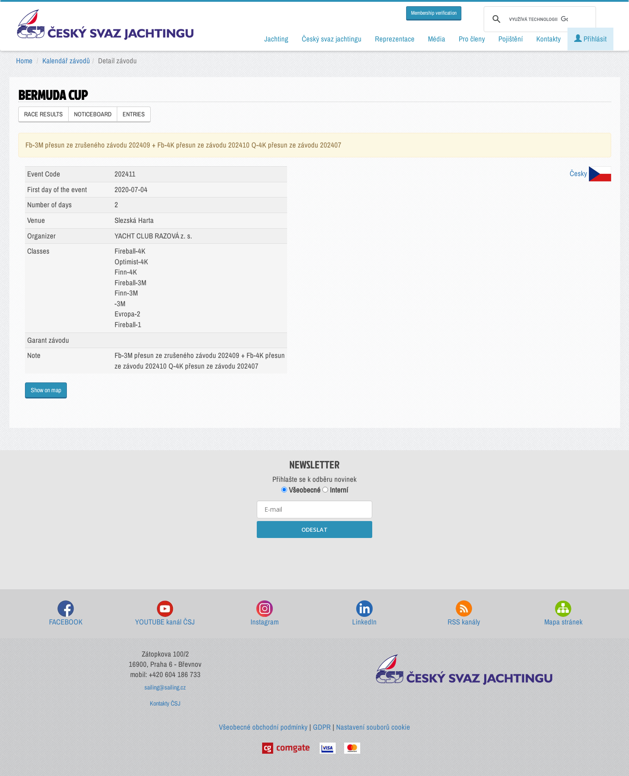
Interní (335, 490)
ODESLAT (314, 530)
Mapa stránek (563, 613)
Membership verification (433, 12)
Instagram (265, 613)
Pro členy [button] (472, 39)
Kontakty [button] (548, 39)
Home (24, 61)
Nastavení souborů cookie (373, 727)
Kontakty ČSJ (165, 703)
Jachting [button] (276, 39)
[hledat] (538, 19)
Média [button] (436, 39)
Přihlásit (590, 39)
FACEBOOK (65, 613)
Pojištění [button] (510, 39)
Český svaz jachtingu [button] (332, 39)
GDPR (322, 727)
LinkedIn (364, 613)
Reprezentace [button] (395, 39)
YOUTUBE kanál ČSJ (165, 613)
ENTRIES (134, 114)
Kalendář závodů (66, 61)
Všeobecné (301, 490)
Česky (590, 173)
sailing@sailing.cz (165, 687)
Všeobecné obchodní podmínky (263, 727)
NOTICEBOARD (92, 114)
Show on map (46, 390)
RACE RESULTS (43, 114)
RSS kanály (464, 613)
